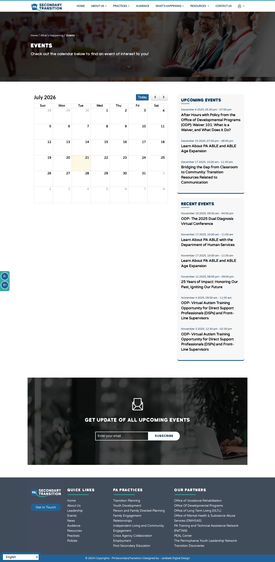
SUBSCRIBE (164, 436)
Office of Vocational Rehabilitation (198, 500)
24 (144, 158)
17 (144, 142)
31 (144, 173)
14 (87, 142)
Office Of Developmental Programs (198, 505)
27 (68, 173)
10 (144, 126)
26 (49, 173)
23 (125, 158)
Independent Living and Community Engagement (138, 528)
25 (163, 158)
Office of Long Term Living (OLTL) (197, 511)
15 (106, 142)
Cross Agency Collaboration (132, 536)
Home (81, 6)
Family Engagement (127, 516)
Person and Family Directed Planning (139, 511)
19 (49, 158)
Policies (72, 541)
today (142, 97)
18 (163, 142)
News (71, 521)
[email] (121, 436)
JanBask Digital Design (175, 558)
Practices (120, 6)
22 (106, 158)
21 (87, 158)
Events (70, 35)
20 (68, 158)
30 (87, 110)
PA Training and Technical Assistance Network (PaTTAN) (206, 528)
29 (68, 110)
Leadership (75, 511)
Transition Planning (126, 500)
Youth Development (127, 505)
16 (125, 142)
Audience (142, 6)
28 (49, 110)
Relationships (122, 521)
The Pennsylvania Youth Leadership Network (205, 541)
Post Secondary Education (131, 546)
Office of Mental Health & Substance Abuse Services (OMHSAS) (204, 518)
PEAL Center (183, 536)
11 (163, 126)
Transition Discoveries (189, 546)
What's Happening (168, 6)
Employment (122, 541)
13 (68, 142)
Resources (198, 6)
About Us (97, 6)
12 (49, 142)
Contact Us (223, 6)
